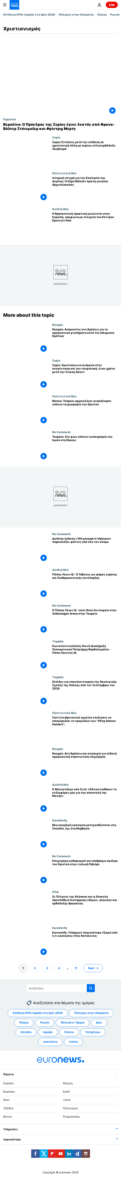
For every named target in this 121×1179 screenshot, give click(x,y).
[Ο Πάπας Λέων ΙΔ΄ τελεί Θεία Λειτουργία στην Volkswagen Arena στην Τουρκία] (85, 621)
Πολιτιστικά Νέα (64, 173)
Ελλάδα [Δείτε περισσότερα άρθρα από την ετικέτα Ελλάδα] (26, 1032)
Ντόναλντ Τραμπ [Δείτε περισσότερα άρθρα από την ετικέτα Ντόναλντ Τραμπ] (72, 1022)
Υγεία (66, 1100)
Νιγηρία (57, 324)
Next (6, 1100)
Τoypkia (57, 641)
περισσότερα (12, 1139)
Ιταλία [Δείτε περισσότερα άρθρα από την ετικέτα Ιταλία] (73, 1041)
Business (9, 1091)
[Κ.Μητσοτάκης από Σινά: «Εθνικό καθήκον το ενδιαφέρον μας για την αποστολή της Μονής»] (85, 800)
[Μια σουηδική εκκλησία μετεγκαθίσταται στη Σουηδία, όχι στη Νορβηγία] (85, 836)
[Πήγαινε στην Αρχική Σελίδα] (14, 5)
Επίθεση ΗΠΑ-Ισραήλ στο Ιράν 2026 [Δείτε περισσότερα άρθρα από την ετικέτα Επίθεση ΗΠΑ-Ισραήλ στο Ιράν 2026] (38, 1013)
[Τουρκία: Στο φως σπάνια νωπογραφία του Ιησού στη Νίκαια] (85, 448)
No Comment (61, 432)
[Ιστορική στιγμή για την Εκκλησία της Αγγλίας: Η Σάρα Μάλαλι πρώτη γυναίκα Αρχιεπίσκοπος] (85, 189)
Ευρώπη (8, 1083)
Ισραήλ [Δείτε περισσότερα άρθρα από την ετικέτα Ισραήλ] (48, 1032)
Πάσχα (102, 14)
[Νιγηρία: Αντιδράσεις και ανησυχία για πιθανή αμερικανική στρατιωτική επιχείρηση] (85, 765)
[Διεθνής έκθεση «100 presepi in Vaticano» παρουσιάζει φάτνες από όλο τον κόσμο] (85, 550)
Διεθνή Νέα (60, 208)
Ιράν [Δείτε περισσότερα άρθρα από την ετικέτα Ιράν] (99, 1022)
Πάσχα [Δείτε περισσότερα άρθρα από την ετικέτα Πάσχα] (24, 1022)
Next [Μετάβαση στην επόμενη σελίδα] (91, 968)
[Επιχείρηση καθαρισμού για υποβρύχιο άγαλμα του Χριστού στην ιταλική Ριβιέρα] (85, 872)
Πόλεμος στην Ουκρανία (76, 14)
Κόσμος (68, 1083)
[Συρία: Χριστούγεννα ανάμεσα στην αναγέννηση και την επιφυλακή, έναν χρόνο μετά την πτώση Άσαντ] (85, 377)
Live (112, 4)
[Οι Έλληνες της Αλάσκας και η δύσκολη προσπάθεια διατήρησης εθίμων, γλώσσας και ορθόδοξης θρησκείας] (85, 908)
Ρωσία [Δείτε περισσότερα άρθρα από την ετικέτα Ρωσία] (44, 1022)
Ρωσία (115, 14)
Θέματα (8, 1074)
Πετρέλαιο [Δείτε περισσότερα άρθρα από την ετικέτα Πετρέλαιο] (92, 1032)
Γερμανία (9, 119)
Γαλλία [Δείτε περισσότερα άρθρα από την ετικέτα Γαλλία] (69, 1032)
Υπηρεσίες (10, 1129)
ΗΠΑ (55, 891)
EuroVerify (59, 820)
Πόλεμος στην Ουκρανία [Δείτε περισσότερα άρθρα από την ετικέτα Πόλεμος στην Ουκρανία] (91, 1013)
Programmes (71, 1116)
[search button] (91, 988)
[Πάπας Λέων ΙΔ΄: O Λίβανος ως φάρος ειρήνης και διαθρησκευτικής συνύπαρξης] (85, 586)
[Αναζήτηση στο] (60, 988)
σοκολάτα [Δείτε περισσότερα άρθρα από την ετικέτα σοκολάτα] (50, 1041)
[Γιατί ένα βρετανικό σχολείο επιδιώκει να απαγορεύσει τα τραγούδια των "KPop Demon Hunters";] (85, 729)
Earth (66, 1091)
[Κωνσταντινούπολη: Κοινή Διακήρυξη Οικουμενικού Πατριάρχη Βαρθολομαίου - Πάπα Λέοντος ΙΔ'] (85, 657)
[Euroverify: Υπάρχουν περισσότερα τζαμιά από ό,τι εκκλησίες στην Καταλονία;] (85, 944)
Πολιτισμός (70, 1108)
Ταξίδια (8, 1108)
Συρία (56, 137)
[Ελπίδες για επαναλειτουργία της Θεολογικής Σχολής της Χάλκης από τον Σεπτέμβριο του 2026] (85, 693)
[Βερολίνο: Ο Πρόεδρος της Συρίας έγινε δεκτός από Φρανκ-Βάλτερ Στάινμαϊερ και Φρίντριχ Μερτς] (60, 126)
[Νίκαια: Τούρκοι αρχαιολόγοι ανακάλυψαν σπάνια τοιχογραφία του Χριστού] (85, 412)
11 (76, 968)
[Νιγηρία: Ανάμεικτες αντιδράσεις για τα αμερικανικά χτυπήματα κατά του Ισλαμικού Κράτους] (85, 341)
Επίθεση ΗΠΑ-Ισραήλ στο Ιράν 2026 (29, 14)
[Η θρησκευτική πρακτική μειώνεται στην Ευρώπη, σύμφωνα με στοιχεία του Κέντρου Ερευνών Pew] (85, 225)
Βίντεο (7, 1116)
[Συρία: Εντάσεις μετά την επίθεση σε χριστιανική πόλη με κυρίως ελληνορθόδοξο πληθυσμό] (85, 154)
